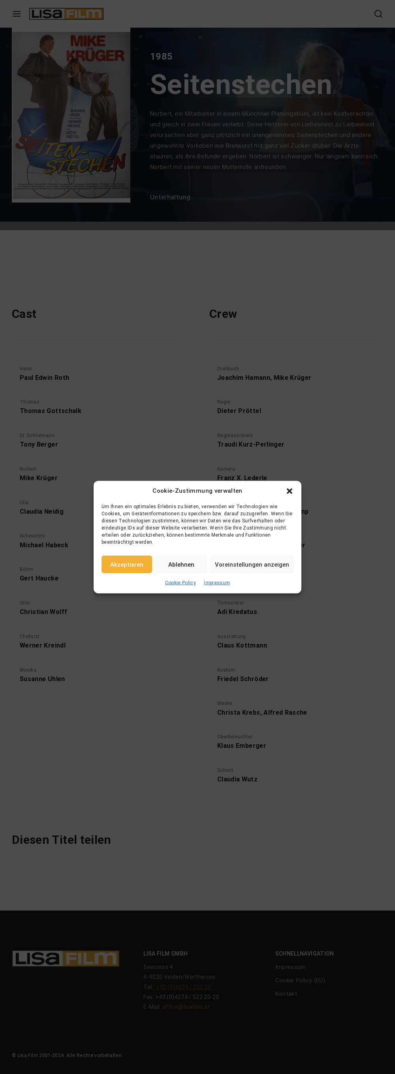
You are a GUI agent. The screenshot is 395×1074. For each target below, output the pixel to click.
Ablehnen (181, 564)
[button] (289, 491)
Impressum (217, 583)
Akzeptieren (126, 564)
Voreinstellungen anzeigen (252, 564)
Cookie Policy (180, 583)
